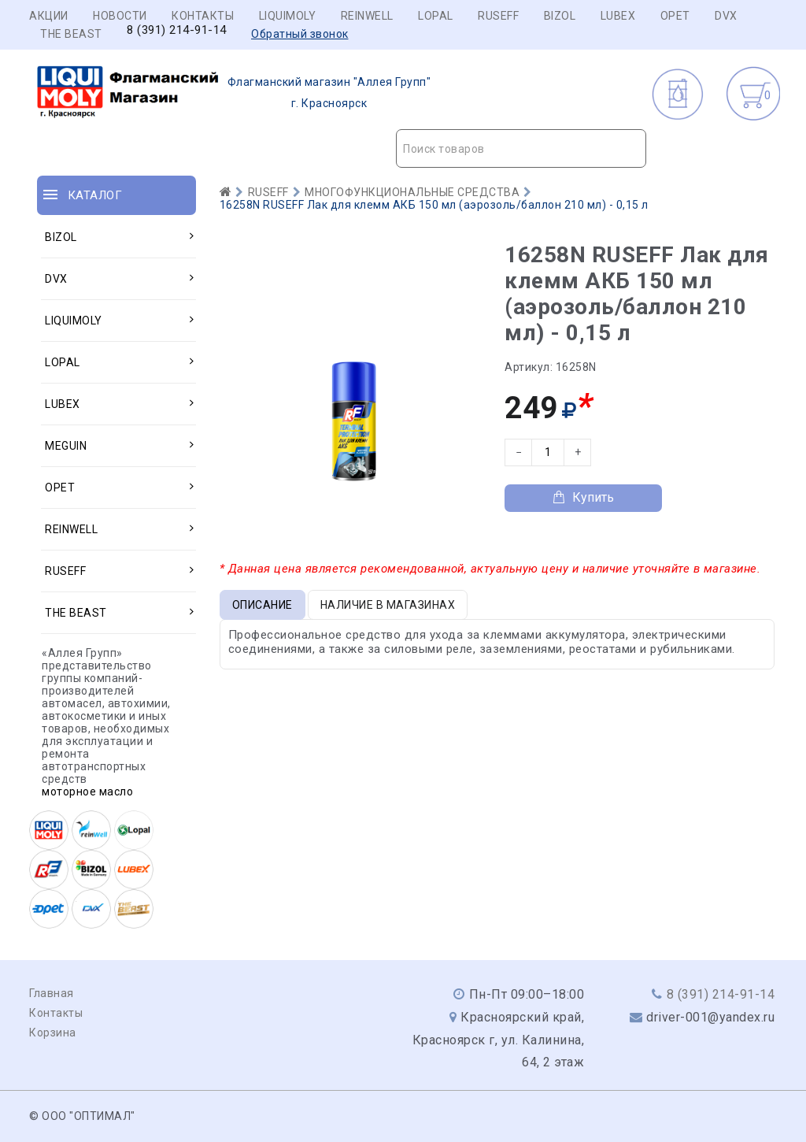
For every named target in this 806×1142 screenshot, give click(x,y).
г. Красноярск (234, 93)
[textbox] (521, 149)
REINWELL (367, 15)
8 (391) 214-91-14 (177, 30)
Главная (51, 993)
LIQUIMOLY (287, 15)
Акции (48, 15)
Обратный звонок (300, 34)
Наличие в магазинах (388, 605)
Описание (262, 605)
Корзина (52, 1032)
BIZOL (560, 15)
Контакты (203, 15)
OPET (675, 15)
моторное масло (87, 791)
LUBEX (618, 15)
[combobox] (521, 148)
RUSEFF (498, 15)
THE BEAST (71, 34)
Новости (120, 15)
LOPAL (435, 15)
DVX (726, 15)
